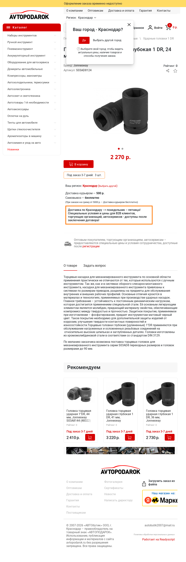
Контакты (163, 10)
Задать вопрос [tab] (94, 265)
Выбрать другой (107, 186)
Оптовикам (95, 10)
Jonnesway (80, 65)
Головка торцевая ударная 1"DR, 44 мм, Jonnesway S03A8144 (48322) (78, 415)
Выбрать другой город (107, 40)
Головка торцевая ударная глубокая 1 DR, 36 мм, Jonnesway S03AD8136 (159, 415)
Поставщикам (76, 512)
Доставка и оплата (121, 10)
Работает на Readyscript (158, 539)
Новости (110, 494)
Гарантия (145, 10)
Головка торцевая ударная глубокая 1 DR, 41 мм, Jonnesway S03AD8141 (119, 415)
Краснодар (86, 17)
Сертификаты (113, 488)
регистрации (91, 246)
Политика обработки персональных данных (154, 534)
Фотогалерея (113, 482)
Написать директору (118, 500)
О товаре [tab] (70, 265)
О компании (74, 10)
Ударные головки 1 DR (158, 38)
